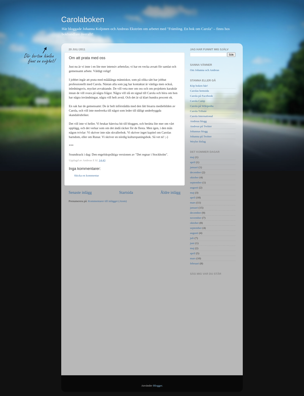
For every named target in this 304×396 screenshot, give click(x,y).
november (195, 217)
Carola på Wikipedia (201, 106)
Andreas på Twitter (201, 126)
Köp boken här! (199, 85)
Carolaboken (82, 19)
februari (194, 263)
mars (192, 202)
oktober (194, 177)
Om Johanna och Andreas (204, 70)
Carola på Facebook (201, 95)
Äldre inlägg (170, 192)
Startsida (126, 192)
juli (192, 238)
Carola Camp (197, 100)
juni (192, 243)
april (192, 162)
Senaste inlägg (80, 192)
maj (192, 157)
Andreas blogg (198, 121)
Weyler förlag (198, 141)
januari (194, 167)
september (196, 182)
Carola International (201, 116)
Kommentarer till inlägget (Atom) (107, 201)
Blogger (157, 385)
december (195, 172)
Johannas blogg (199, 131)
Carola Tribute (198, 111)
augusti (194, 187)
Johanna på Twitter (201, 136)
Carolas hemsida (199, 90)
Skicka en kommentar (86, 175)
